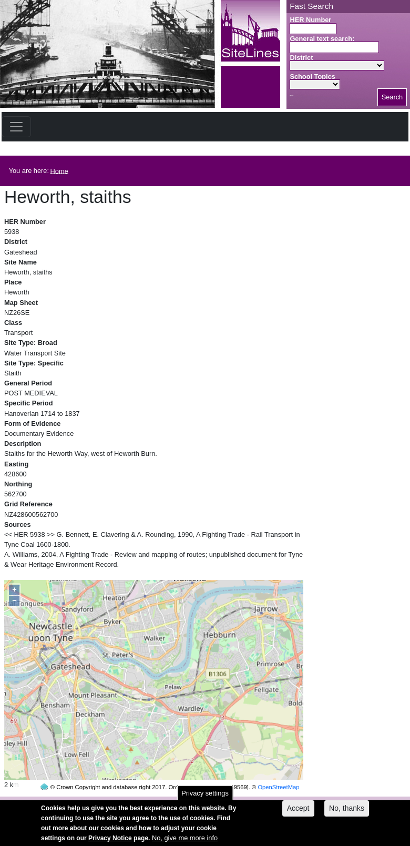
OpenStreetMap (278, 767)
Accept (298, 812)
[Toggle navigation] (16, 126)
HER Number (310, 20)
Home (59, 171)
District (301, 58)
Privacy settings (205, 797)
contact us (274, 803)
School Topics (312, 76)
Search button (291, 95)
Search (392, 97)
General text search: (322, 39)
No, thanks (346, 812)
